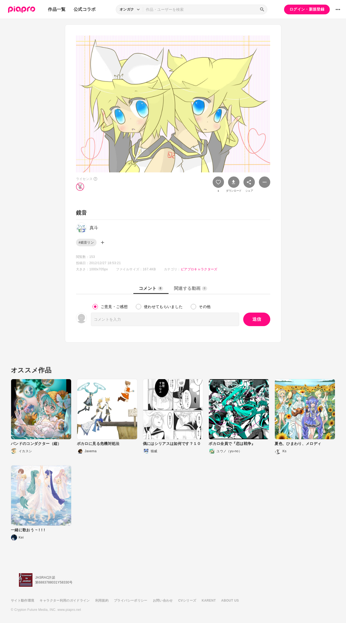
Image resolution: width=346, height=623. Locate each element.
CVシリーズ (187, 600)
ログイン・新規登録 (306, 9)
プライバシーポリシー (130, 600)
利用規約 (101, 600)
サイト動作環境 (22, 600)
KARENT (209, 600)
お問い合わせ (163, 600)
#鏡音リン (86, 242)
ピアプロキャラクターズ (199, 269)
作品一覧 (56, 9)
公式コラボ (85, 9)
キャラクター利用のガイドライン (64, 600)
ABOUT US (230, 600)
